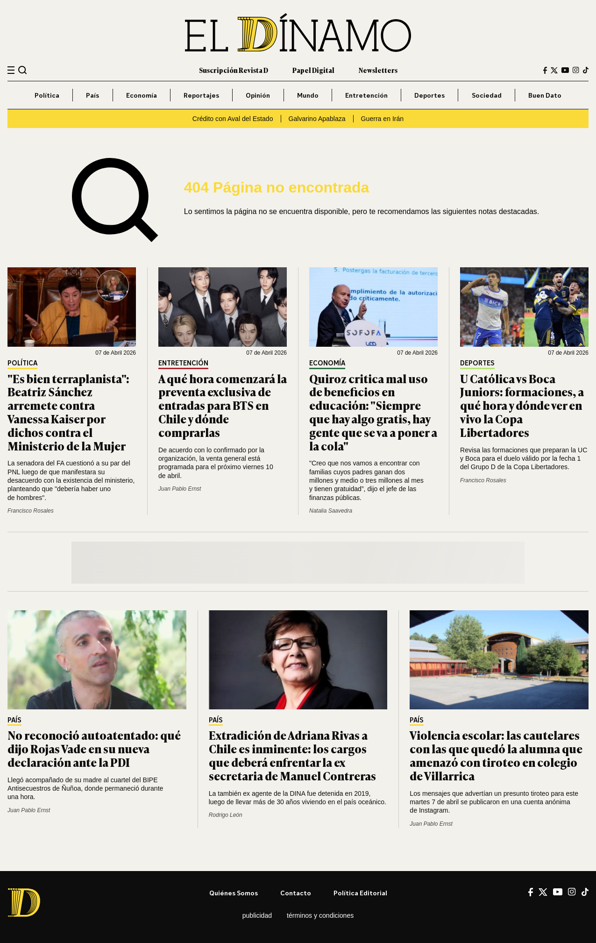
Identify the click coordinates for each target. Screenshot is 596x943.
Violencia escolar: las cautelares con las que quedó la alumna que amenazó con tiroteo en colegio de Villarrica (496, 755)
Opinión (258, 95)
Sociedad (487, 95)
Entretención (366, 95)
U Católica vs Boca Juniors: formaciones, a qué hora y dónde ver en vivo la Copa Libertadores (522, 405)
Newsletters (378, 70)
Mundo (308, 95)
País (92, 95)
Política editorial (360, 893)
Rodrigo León (225, 815)
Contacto (295, 893)
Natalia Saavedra (330, 510)
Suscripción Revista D (233, 70)
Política (47, 95)
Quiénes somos (233, 893)
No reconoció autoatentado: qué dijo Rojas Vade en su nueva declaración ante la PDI (94, 748)
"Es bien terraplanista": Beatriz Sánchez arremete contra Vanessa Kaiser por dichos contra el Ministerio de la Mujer (68, 412)
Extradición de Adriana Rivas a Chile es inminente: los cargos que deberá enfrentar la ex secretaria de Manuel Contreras (292, 755)
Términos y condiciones (320, 915)
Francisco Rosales (30, 510)
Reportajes (201, 95)
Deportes (429, 95)
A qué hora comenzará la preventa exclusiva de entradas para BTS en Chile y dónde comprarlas (222, 405)
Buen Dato (544, 95)
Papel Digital (313, 70)
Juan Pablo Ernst (179, 489)
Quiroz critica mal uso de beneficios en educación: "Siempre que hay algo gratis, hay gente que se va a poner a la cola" (373, 412)
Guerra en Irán (382, 118)
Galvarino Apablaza (317, 118)
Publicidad (257, 915)
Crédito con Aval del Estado (232, 118)
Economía (141, 95)
